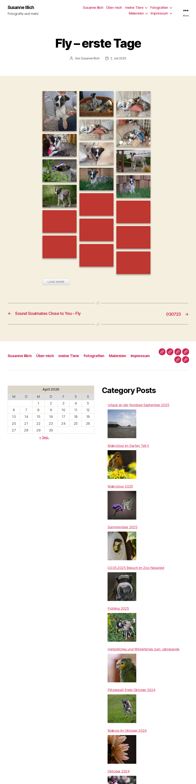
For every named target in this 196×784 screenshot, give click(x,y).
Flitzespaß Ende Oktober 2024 (131, 690)
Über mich (114, 8)
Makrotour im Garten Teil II (128, 446)
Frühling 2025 (118, 608)
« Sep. (44, 437)
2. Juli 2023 (118, 58)
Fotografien (159, 8)
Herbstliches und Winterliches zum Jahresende (143, 649)
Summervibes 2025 (122, 527)
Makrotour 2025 (120, 486)
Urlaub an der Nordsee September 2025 (138, 405)
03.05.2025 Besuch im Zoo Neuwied (136, 568)
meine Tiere (134, 8)
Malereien (136, 13)
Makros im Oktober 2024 (127, 731)
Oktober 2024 (119, 771)
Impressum (159, 13)
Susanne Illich (22, 7)
